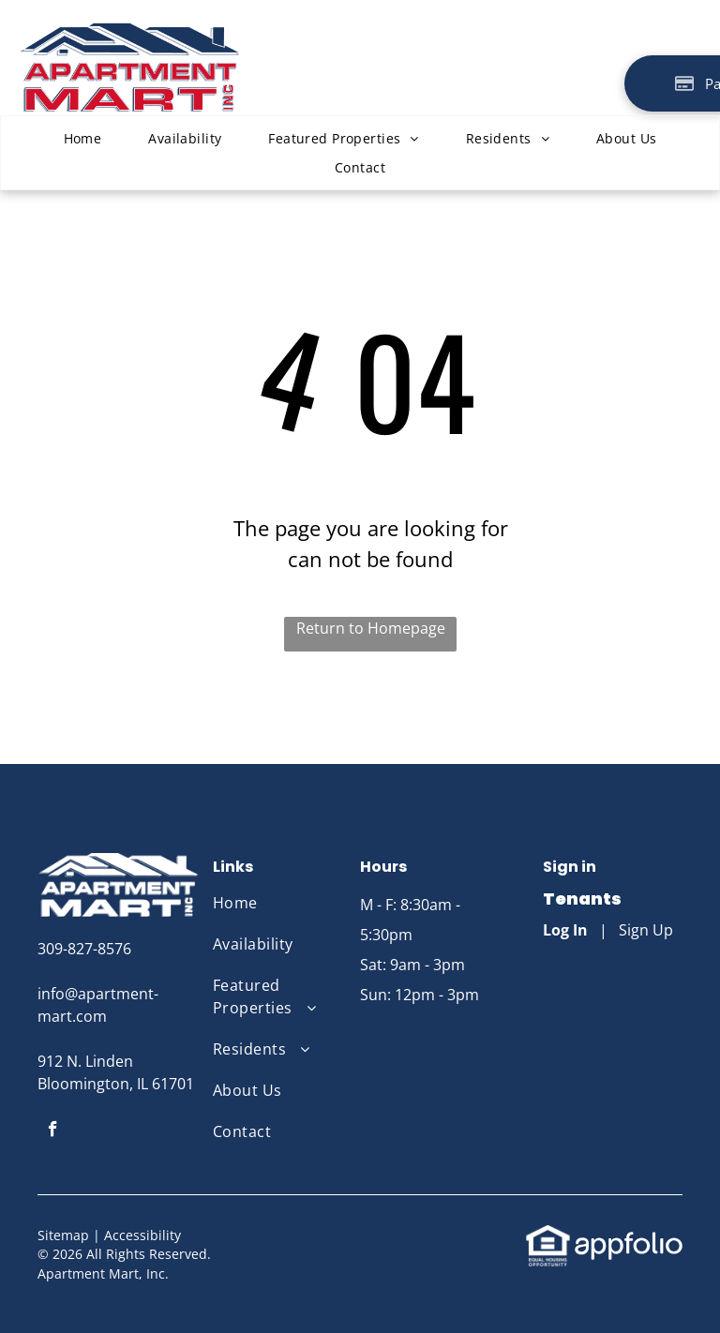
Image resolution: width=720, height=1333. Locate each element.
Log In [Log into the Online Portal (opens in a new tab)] (565, 930)
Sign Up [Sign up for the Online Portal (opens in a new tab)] (646, 930)
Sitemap (63, 1235)
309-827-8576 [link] (84, 948)
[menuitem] (83, 138)
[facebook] (53, 1131)
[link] (548, 1234)
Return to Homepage (370, 628)
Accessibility (142, 1235)
